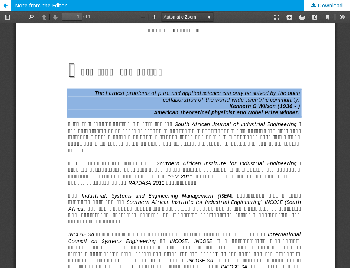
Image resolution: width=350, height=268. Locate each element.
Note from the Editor (41, 5)
